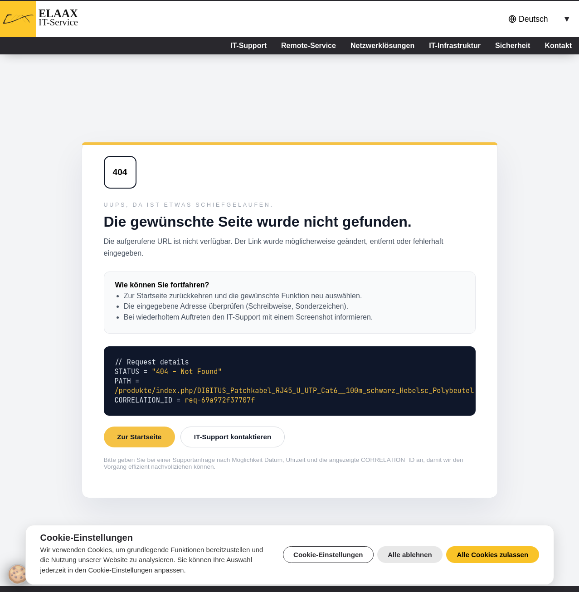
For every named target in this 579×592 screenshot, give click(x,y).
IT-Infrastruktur (455, 45)
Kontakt (558, 45)
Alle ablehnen (410, 554)
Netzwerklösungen (382, 45)
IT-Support (248, 45)
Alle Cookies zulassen (493, 554)
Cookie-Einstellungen (328, 554)
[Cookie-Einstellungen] (17, 574)
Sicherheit (512, 45)
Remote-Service (308, 45)
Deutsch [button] (528, 19)
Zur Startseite (139, 437)
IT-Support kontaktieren (232, 437)
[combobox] (538, 19)
